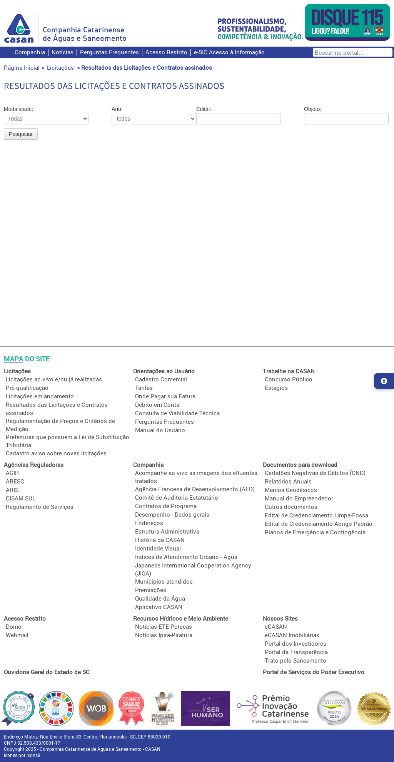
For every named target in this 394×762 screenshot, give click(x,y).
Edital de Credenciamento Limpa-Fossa (316, 515)
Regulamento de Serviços (39, 506)
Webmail (17, 635)
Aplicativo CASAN (158, 607)
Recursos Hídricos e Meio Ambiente (180, 618)
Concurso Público (288, 379)
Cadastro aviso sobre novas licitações (56, 453)
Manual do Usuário (160, 430)
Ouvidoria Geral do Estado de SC (47, 672)
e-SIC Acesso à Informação (229, 52)
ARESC (15, 481)
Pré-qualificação (27, 387)
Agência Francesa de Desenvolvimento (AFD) (195, 489)
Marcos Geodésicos (291, 489)
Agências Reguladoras (33, 464)
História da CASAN (160, 540)
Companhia (30, 52)
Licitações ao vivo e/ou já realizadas (54, 379)
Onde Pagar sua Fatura (165, 396)
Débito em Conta (157, 404)
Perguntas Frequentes (109, 52)
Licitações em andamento (40, 396)
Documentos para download (300, 464)
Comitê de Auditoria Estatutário (176, 497)
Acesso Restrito (166, 52)
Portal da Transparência (296, 652)
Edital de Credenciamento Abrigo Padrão (318, 523)
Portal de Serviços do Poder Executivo (313, 672)
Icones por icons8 (22, 755)
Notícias (62, 52)
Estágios (276, 387)
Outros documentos (291, 506)
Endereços (149, 523)
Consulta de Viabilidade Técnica (177, 413)
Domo (14, 626)
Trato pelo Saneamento (295, 660)
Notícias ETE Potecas (163, 626)
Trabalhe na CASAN (289, 371)
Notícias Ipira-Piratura (163, 635)
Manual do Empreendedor (299, 498)
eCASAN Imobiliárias (292, 635)
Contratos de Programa (166, 506)
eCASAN (276, 626)
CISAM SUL (20, 498)
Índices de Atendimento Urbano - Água (186, 557)
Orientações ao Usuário (164, 371)
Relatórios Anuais (288, 481)
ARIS (12, 489)
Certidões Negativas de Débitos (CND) (315, 473)
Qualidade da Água (160, 598)
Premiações (150, 590)
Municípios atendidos (164, 581)
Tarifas (144, 387)
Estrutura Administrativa (167, 531)
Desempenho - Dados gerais (172, 514)
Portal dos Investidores (295, 643)
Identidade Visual (158, 548)
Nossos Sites (280, 618)
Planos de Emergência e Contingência (315, 532)
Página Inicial (22, 67)
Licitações (60, 67)
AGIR (12, 473)
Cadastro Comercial (161, 379)
